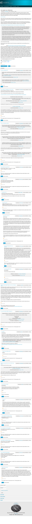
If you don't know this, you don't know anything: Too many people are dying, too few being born (13, 94)
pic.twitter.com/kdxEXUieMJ (16, 106)
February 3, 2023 (15, 77)
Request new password (4, 490)
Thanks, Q (3, 399)
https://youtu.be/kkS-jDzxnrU (18, 306)
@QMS (3, 400)
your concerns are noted (5, 384)
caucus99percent (6, 2)
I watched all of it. (4, 192)
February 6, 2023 (21, 128)
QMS (22, 384)
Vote (1, 62)
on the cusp (21, 167)
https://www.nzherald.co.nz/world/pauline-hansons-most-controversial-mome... (12, 344)
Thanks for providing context (6, 351)
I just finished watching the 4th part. (6, 440)
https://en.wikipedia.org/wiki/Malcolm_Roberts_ (9, 341)
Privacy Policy (16, 513)
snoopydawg (6, 11)
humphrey (21, 70)
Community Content (6, 6)
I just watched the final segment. (5, 452)
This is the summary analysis (5, 123)
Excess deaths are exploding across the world (7, 89)
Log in (18, 6)
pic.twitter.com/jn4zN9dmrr (23, 100)
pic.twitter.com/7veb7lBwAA (7, 75)
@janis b (3, 352)
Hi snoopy (3, 331)
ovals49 (22, 285)
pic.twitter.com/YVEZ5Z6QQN (21, 127)
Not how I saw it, (4, 202)
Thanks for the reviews (5, 467)
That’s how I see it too (6, 215)
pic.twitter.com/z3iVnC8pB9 (21, 154)
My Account (14, 6)
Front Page (2, 6)
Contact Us (11, 6)
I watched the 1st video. (4, 179)
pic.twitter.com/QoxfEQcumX (16, 368)
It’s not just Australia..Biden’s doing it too (6, 311)
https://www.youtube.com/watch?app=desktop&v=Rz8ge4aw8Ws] (17, 45)
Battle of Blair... (21, 192)
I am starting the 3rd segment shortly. (7, 415)
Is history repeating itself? (4, 70)
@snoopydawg (6, 270)
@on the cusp (3, 193)
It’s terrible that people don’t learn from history (7, 60)
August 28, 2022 (20, 102)
